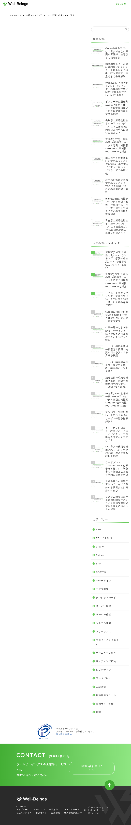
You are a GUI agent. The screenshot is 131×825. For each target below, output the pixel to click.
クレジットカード (24, 206)
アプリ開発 (20, 201)
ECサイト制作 (22, 176)
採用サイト (41, 813)
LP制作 (17, 180)
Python (17, 185)
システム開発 (21, 219)
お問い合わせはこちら (91, 768)
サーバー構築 (21, 210)
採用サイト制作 (22, 259)
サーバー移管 (21, 214)
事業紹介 (53, 809)
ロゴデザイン (21, 241)
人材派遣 (18, 250)
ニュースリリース (71, 809)
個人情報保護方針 (65, 734)
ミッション (39, 809)
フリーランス (21, 223)
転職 (16, 263)
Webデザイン (21, 197)
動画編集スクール (24, 254)
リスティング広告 (24, 237)
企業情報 (55, 813)
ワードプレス (21, 245)
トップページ (23, 809)
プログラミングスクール (28, 228)
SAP (16, 188)
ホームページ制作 (24, 232)
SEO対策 (19, 192)
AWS (16, 172)
